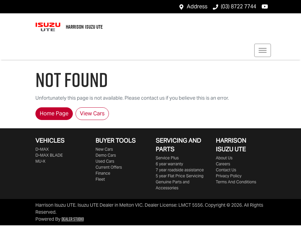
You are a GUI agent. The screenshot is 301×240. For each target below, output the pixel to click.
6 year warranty (169, 163)
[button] (262, 50)
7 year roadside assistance (180, 169)
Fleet (100, 179)
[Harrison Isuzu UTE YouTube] (266, 6)
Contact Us (226, 169)
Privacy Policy (229, 175)
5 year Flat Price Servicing (179, 175)
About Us (224, 157)
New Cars (104, 149)
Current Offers (109, 167)
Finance (103, 173)
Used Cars (105, 161)
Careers (223, 163)
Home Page (54, 113)
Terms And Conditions (236, 181)
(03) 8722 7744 (238, 6)
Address (197, 6)
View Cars (92, 113)
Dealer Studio (72, 219)
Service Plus (167, 157)
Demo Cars (106, 155)
